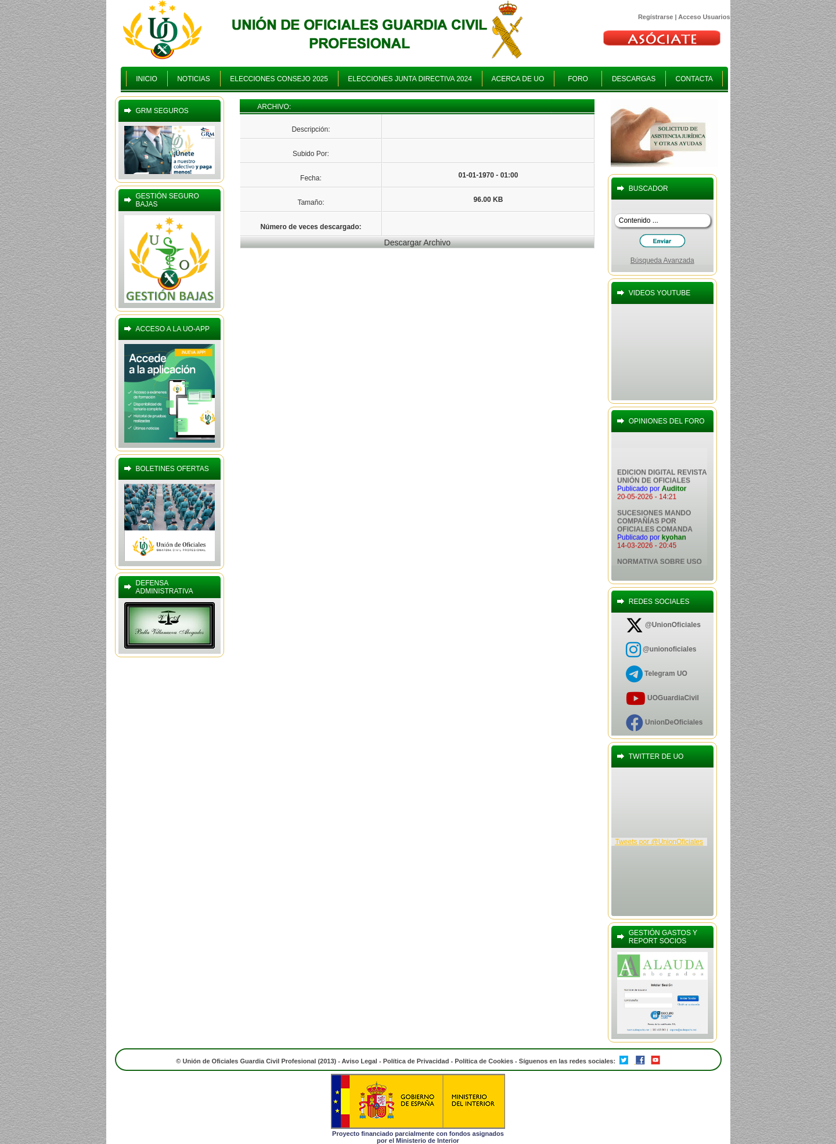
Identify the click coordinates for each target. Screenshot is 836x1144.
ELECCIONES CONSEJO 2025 (279, 79)
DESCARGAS (634, 79)
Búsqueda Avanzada (662, 260)
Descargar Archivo (417, 242)
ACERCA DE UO (518, 79)
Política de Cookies (485, 1061)
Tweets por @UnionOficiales (659, 842)
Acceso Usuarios (704, 16)
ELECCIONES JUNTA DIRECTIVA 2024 (410, 79)
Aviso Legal (359, 1061)
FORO (578, 79)
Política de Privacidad (416, 1061)
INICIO (146, 79)
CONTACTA (694, 79)
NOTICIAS (194, 79)
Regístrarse (655, 16)
